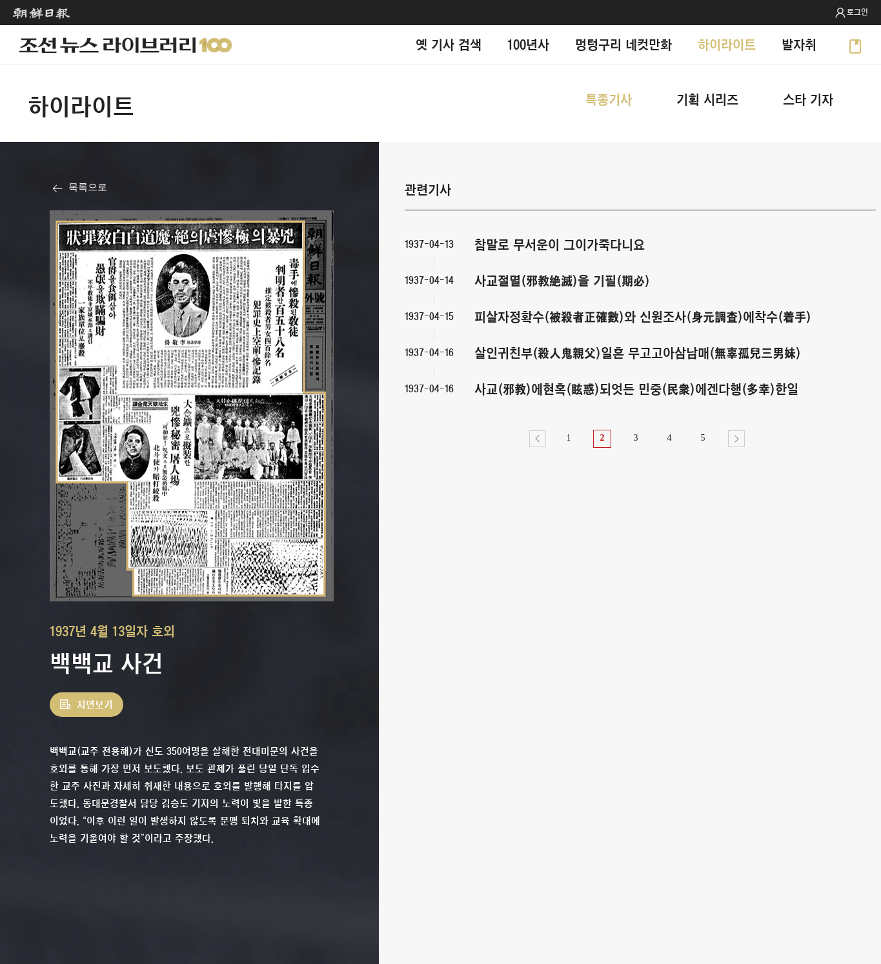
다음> (736, 439)
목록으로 (87, 187)
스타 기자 (808, 99)
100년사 (528, 44)
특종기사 (608, 99)
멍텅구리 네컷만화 (623, 44)
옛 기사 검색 (448, 44)
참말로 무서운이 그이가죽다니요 (559, 244)
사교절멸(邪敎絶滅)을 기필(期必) (562, 280)
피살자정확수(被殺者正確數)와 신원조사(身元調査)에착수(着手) (642, 316)
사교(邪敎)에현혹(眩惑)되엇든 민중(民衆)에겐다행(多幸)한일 (636, 388)
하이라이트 (727, 44)
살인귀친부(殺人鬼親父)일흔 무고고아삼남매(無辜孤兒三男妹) (637, 352)
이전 (538, 439)
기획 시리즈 (707, 99)
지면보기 (95, 704)
